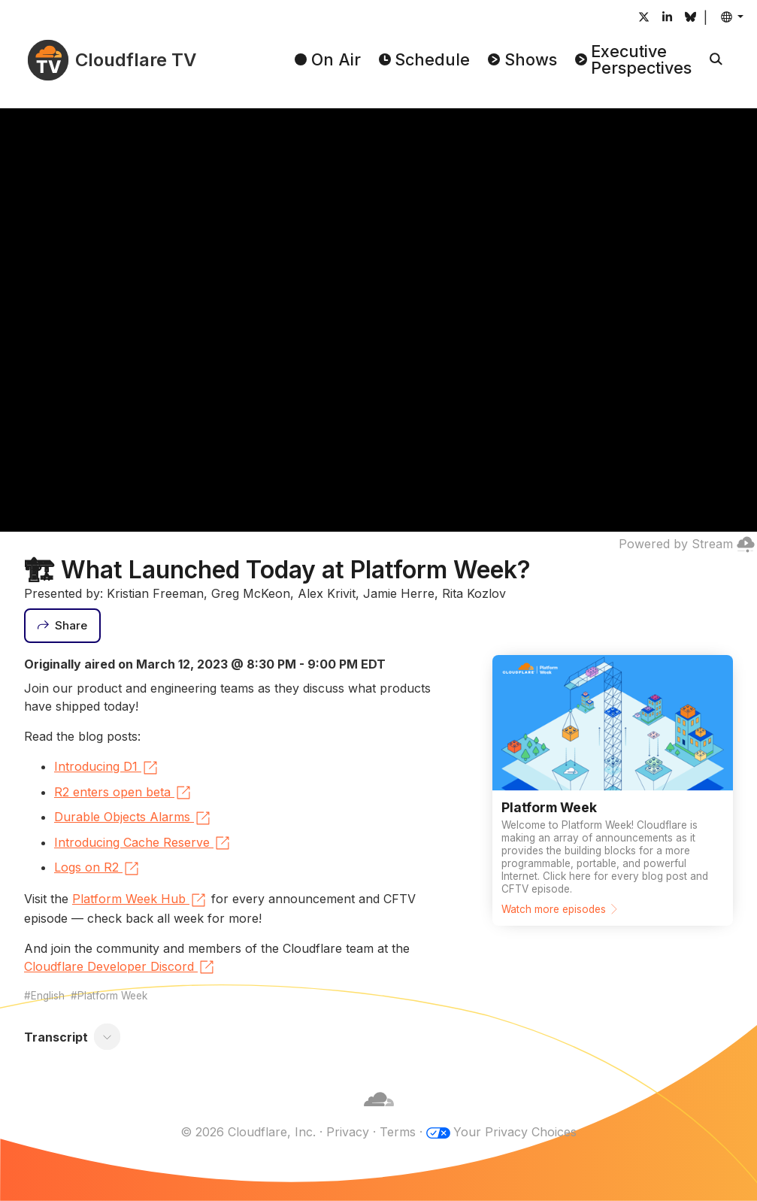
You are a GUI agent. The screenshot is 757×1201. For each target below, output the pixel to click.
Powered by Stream (687, 543)
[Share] (62, 625)
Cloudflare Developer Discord (120, 967)
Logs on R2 (97, 869)
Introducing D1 (106, 768)
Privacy (347, 1131)
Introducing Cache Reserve (143, 843)
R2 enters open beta (123, 793)
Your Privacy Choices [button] (515, 1131)
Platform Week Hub (139, 900)
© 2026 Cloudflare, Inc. (248, 1131)
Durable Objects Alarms (133, 818)
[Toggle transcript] (107, 1037)
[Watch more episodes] (612, 790)
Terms (398, 1131)
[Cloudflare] (379, 1113)
